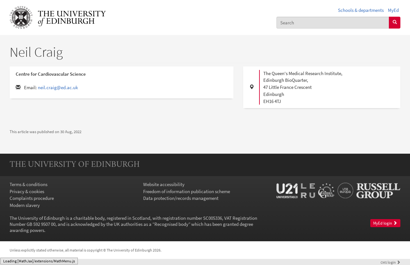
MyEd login (385, 223)
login (390, 262)
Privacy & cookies (27, 191)
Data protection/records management (180, 198)
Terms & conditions (28, 184)
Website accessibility (163, 184)
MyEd (393, 10)
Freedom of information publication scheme (186, 191)
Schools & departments (361, 10)
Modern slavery (25, 205)
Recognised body (171, 224)
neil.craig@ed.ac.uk (58, 87)
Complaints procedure (32, 198)
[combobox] (332, 23)
